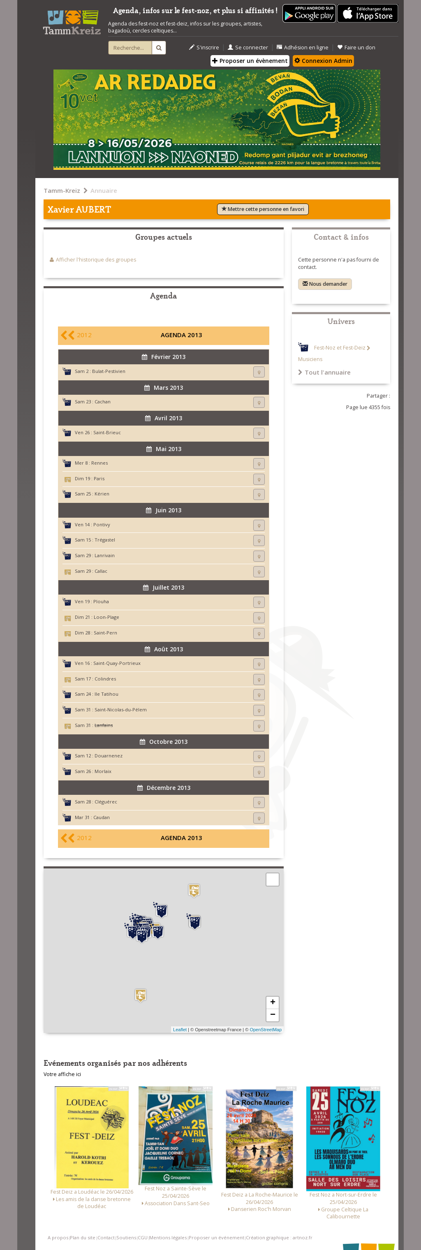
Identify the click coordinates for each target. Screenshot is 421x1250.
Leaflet (180, 1029)
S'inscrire (204, 47)
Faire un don (356, 47)
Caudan (101, 817)
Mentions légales (168, 1237)
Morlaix (103, 771)
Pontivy (101, 524)
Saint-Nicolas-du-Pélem (121, 709)
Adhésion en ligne (302, 47)
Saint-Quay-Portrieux (117, 663)
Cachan (103, 401)
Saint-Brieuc (107, 432)
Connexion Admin (323, 61)
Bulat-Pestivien (108, 371)
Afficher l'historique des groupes (96, 259)
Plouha (101, 601)
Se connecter (248, 47)
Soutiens (126, 1237)
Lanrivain (105, 555)
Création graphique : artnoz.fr (279, 1237)
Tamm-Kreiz (62, 190)
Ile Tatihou (106, 694)
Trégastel (105, 540)
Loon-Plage (106, 617)
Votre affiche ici (62, 1074)
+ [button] (272, 1003)
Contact (106, 1237)
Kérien (102, 494)
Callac (101, 571)
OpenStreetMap (266, 1029)
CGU (143, 1237)
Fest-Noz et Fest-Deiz (339, 348)
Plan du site (82, 1237)
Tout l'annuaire (324, 372)
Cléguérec (106, 802)
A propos (58, 1237)
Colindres (105, 679)
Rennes (99, 463)
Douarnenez (109, 755)
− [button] (272, 1015)
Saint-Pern (105, 633)
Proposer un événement (216, 1237)
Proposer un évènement (250, 61)
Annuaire (103, 190)
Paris (99, 478)
